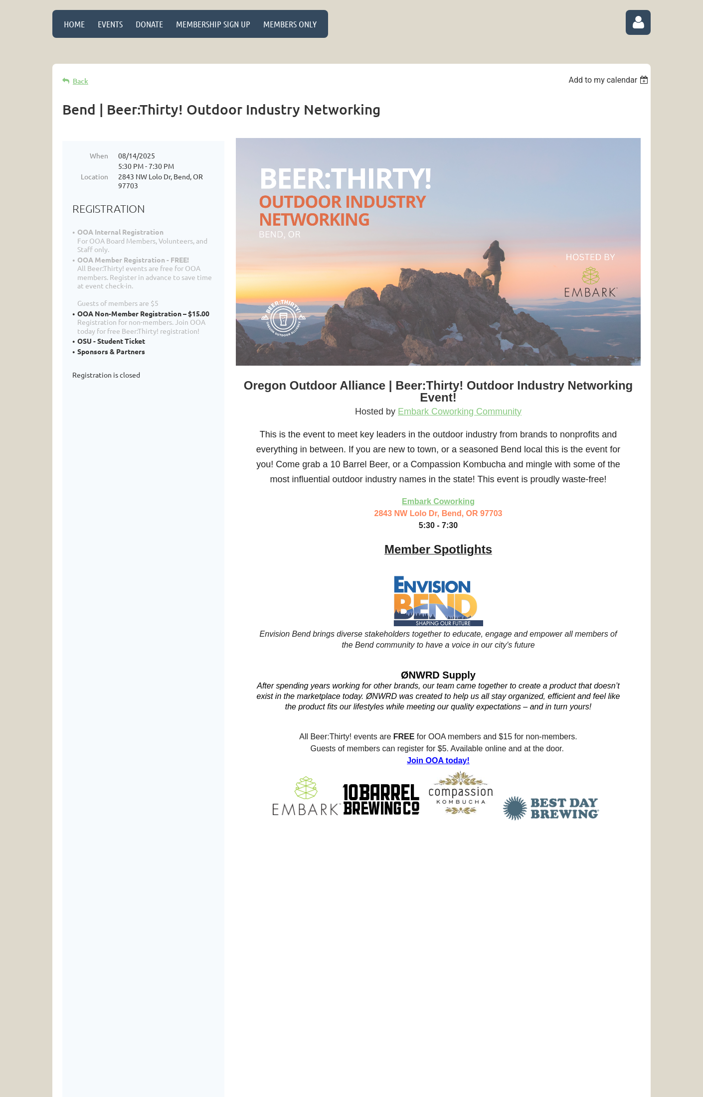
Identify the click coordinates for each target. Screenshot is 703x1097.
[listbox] (609, 80)
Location (94, 176)
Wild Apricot (531, 1086)
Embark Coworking (438, 501)
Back (80, 81)
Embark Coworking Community (460, 411)
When (99, 155)
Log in (638, 22)
